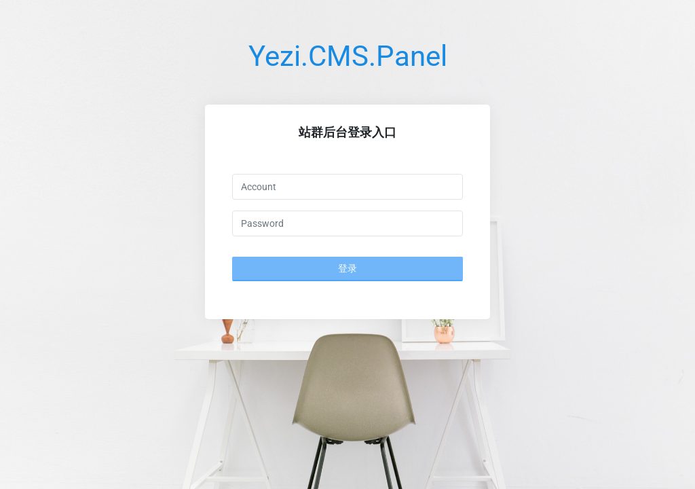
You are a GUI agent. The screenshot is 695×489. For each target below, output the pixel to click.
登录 (347, 268)
